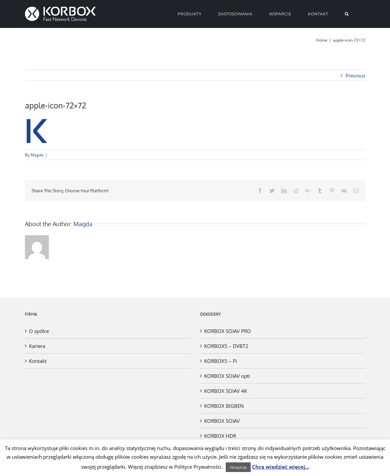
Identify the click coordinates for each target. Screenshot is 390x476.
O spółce (39, 331)
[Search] (347, 14)
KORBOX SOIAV (222, 420)
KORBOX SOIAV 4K (225, 391)
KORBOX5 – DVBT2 (226, 346)
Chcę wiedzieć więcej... (280, 466)
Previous (355, 75)
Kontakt (38, 361)
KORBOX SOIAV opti (227, 376)
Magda (37, 155)
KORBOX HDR (220, 435)
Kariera (37, 346)
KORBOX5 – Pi (220, 361)
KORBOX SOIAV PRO (227, 331)
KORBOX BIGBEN (224, 405)
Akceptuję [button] (238, 467)
